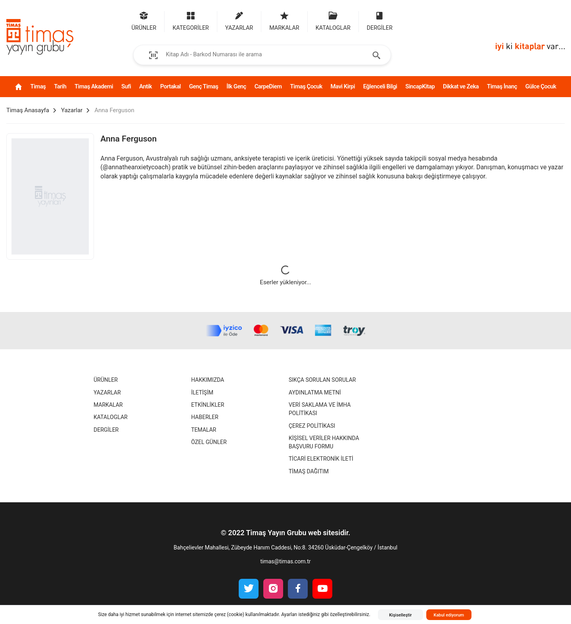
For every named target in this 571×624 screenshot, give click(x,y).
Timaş (38, 86)
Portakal (170, 86)
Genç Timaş (203, 86)
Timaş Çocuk (306, 86)
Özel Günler (209, 442)
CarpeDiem (268, 86)
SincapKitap (420, 86)
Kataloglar (111, 417)
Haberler (204, 417)
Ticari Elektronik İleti (321, 459)
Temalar (203, 430)
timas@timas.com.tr (285, 561)
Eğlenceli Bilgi (380, 86)
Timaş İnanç (502, 86)
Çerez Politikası (312, 426)
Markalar (108, 405)
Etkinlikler (207, 405)
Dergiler (106, 430)
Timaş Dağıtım (309, 471)
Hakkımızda (207, 380)
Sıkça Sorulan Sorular (322, 380)
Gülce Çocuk (540, 86)
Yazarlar (107, 392)
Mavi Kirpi (343, 86)
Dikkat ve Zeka (461, 86)
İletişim (202, 392)
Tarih (60, 86)
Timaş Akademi (94, 86)
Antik (145, 86)
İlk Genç (236, 86)
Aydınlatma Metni (315, 392)
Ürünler (106, 380)
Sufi (126, 86)
